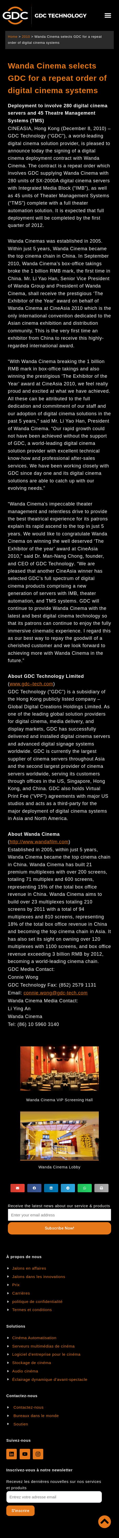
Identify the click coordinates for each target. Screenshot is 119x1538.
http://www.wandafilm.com (39, 841)
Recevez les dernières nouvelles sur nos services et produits (53, 1484)
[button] (107, 15)
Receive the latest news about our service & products (59, 1206)
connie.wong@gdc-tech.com (56, 993)
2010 (26, 37)
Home (13, 37)
